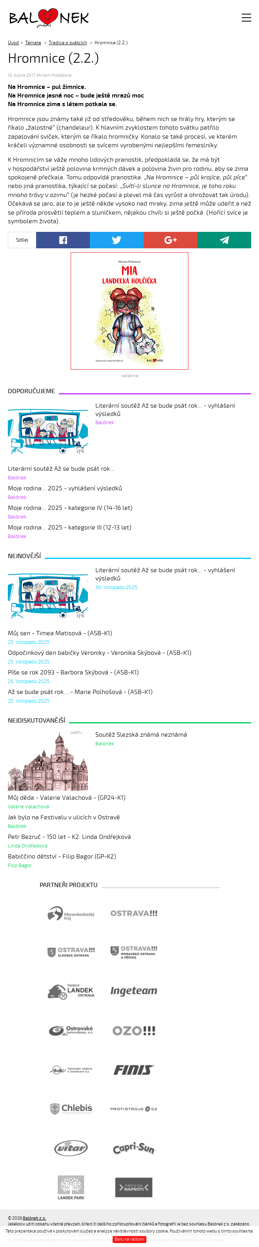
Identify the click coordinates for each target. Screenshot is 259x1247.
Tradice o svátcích (68, 42)
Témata (33, 42)
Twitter (117, 240)
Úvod (13, 42)
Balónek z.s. (30, 17)
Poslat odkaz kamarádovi (224, 240)
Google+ (170, 240)
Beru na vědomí (129, 1239)
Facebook (63, 240)
